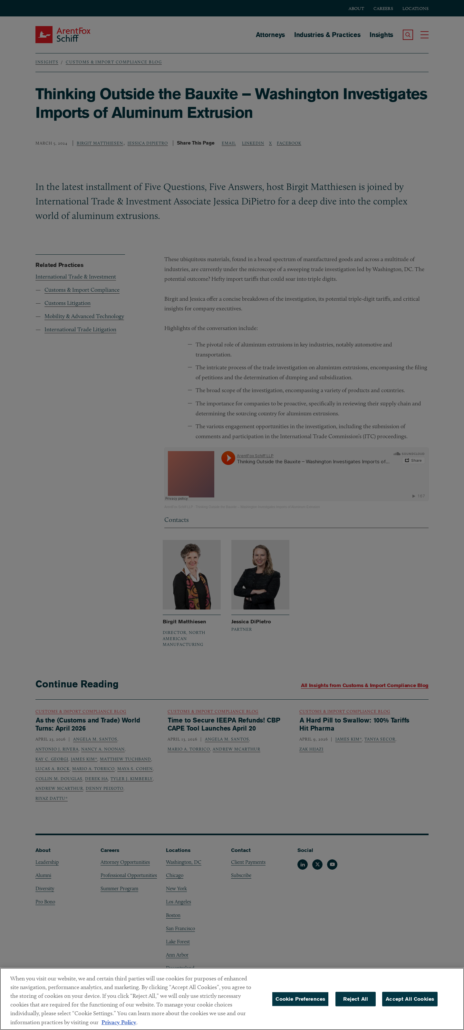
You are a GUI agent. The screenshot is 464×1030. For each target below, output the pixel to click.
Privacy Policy (119, 1022)
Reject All (355, 999)
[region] (232, 999)
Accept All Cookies (410, 999)
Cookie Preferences (300, 999)
